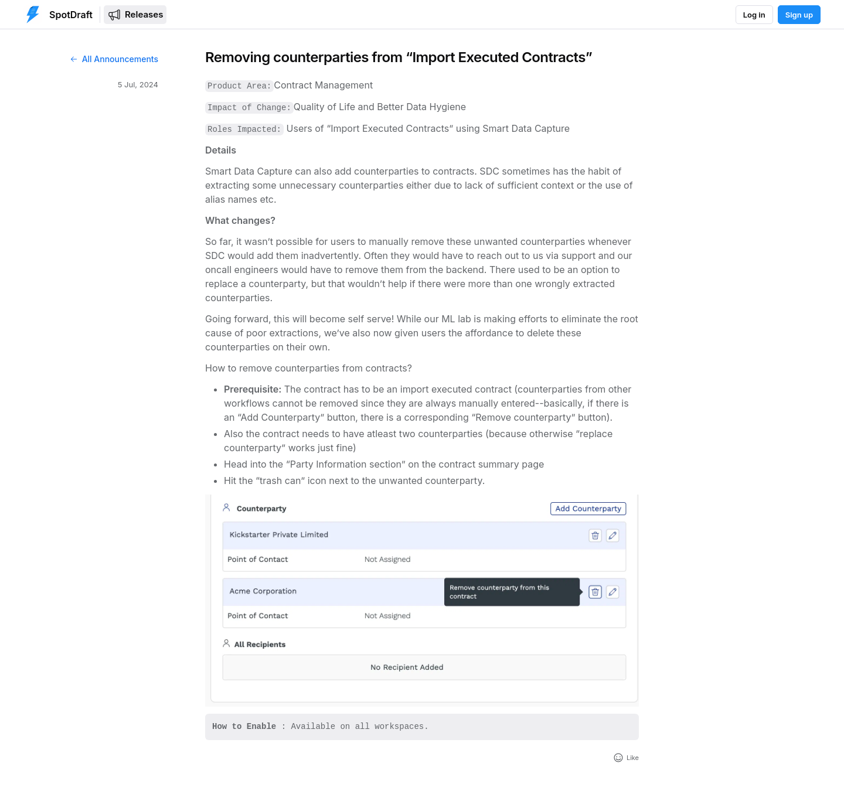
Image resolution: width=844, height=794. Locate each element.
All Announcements (113, 59)
